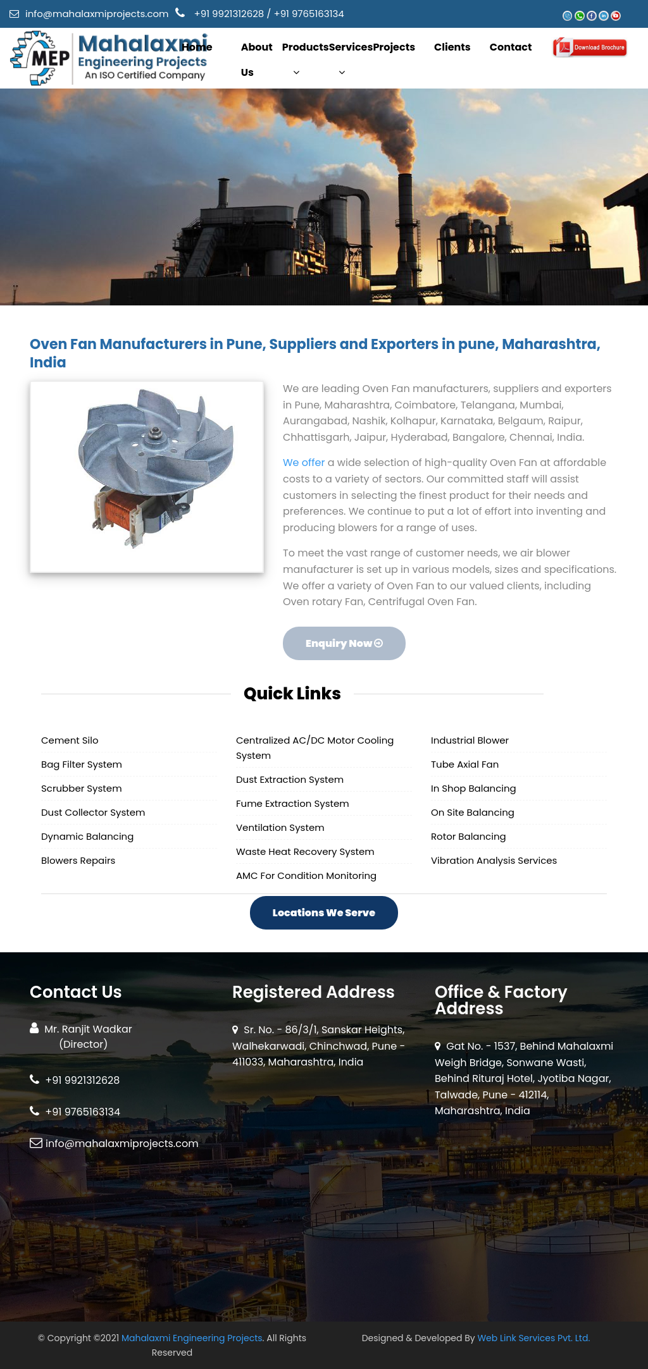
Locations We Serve (324, 913)
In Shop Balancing (473, 788)
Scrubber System (81, 788)
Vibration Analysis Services (494, 860)
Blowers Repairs (78, 860)
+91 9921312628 (229, 13)
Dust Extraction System (290, 779)
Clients (452, 47)
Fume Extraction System (292, 803)
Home (197, 47)
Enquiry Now (343, 644)
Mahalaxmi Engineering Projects (192, 1338)
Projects (394, 47)
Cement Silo (69, 740)
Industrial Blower (470, 740)
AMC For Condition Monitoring (306, 875)
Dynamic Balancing (87, 836)
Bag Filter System (81, 764)
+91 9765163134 (308, 13)
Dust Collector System (93, 812)
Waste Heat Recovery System (305, 851)
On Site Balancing (472, 812)
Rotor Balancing (468, 836)
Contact (511, 47)
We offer (304, 464)
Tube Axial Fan (465, 764)
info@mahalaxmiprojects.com (97, 13)
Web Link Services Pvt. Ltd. (533, 1338)
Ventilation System (280, 827)
